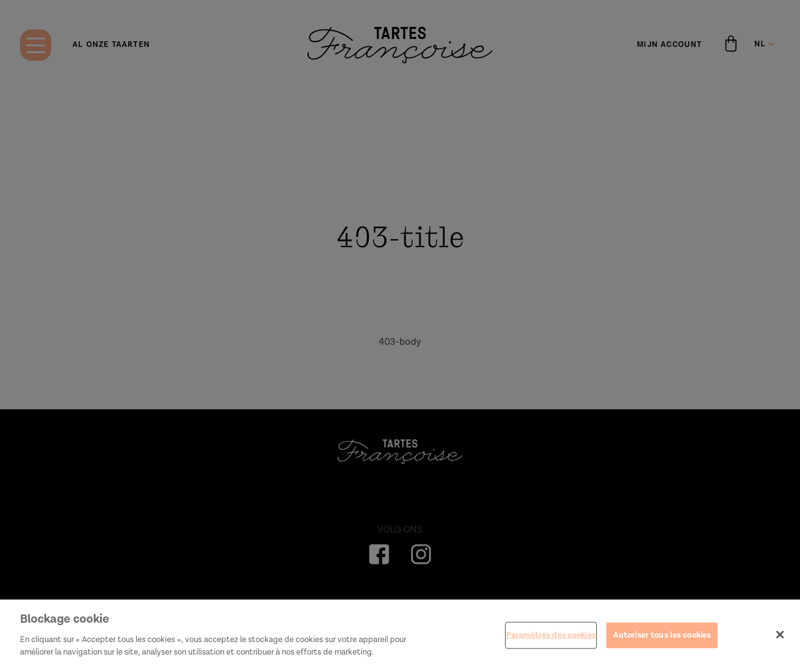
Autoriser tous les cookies (662, 638)
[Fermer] (780, 637)
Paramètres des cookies (551, 638)
